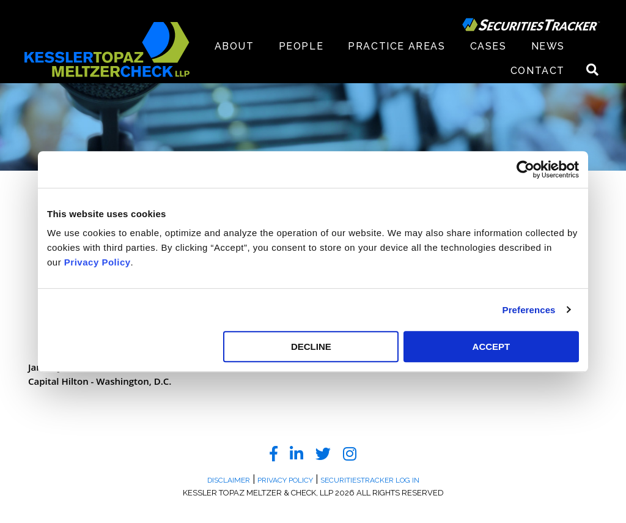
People (301, 46)
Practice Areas (396, 46)
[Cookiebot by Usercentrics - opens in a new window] (525, 169)
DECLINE (311, 346)
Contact (537, 70)
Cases (488, 46)
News (548, 46)
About (234, 46)
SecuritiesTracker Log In (369, 480)
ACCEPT (491, 346)
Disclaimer (228, 480)
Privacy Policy (97, 262)
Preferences (529, 310)
